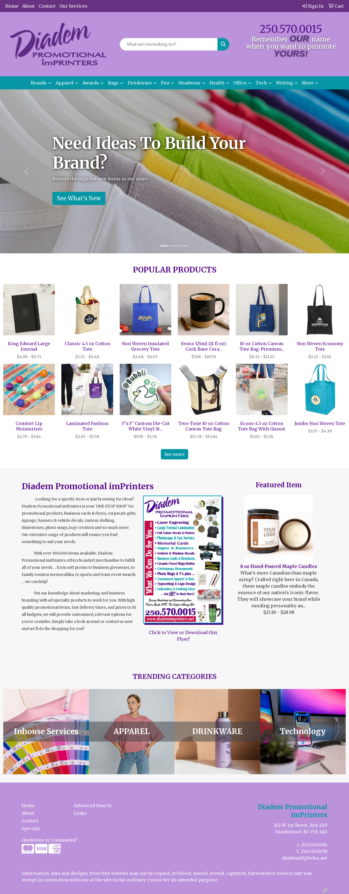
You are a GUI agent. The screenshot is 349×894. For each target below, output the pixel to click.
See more (174, 454)
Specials (31, 828)
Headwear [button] (189, 83)
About (28, 6)
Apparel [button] (64, 83)
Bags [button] (113, 83)
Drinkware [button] (140, 83)
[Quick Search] (169, 44)
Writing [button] (284, 83)
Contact (47, 6)
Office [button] (240, 83)
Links (80, 813)
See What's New (79, 198)
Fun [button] (165, 83)
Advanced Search (92, 805)
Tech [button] (261, 83)
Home (11, 6)
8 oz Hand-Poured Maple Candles (278, 566)
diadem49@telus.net (304, 858)
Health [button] (217, 83)
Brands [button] (39, 83)
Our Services (73, 6)
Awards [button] (90, 83)
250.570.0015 (290, 29)
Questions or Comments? (49, 840)
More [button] (308, 83)
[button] (26, 171)
